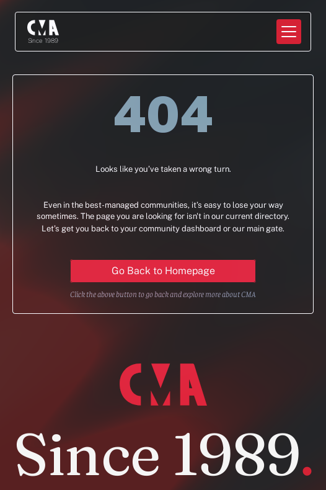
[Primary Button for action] (163, 271)
